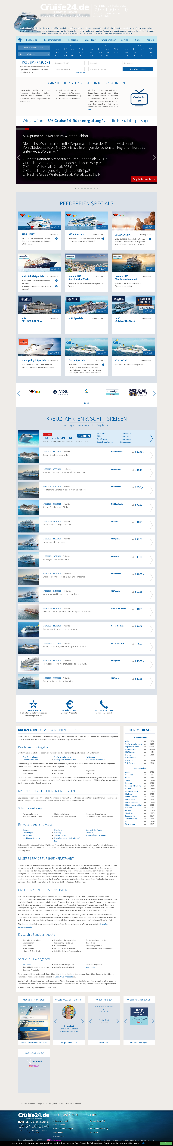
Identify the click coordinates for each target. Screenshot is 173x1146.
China (127, 777)
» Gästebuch (58, 1132)
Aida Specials (91, 967)
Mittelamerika (131, 796)
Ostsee (26, 830)
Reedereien (32, 39)
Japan (127, 780)
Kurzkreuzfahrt (131, 791)
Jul (73, 52)
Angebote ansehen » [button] (144, 179)
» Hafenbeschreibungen (63, 1128)
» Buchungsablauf (60, 1121)
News (138, 39)
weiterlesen (103, 1042)
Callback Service (117, 5)
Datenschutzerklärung (36, 1021)
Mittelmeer (27, 835)
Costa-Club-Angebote (64, 977)
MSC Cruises (130, 752)
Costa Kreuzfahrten (62, 757)
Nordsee (128, 807)
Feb (100, 49)
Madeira (128, 794)
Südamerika (130, 816)
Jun (65, 52)
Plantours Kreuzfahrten (95, 759)
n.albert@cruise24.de (69, 1031)
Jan (92, 49)
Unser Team (90, 39)
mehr (142, 1143)
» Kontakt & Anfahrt (96, 1121)
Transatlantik (60, 835)
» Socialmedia (58, 1136)
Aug (81, 52)
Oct (65, 55)
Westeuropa (130, 824)
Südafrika (129, 813)
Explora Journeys (132, 746)
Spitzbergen (28, 832)
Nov (73, 55)
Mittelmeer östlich (133, 802)
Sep (57, 55)
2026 (69, 45)
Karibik (128, 788)
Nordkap (57, 832)
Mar (108, 49)
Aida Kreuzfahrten (30, 757)
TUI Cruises (90, 757)
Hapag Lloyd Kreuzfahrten (65, 759)
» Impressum (93, 1132)
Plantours (129, 760)
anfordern (34, 1029)
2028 (139, 45)
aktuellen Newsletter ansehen (33, 1042)
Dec (81, 55)
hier (89, 109)
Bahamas (129, 775)
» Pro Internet (59, 1124)
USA (127, 821)
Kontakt (150, 39)
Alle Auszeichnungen (138, 1042)
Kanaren (89, 832)
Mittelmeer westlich (133, 805)
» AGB (90, 1124)
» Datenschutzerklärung (98, 1128)
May (57, 52)
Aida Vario (27, 964)
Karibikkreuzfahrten (31, 838)
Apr (81, 49)
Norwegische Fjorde (94, 830)
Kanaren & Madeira (133, 786)
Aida (127, 741)
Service (125, 39)
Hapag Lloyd (130, 749)
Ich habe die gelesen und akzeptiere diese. (32, 1022)
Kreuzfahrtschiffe (53, 39)
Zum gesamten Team (68, 1042)
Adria (127, 772)
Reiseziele (73, 39)
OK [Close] (166, 1143)
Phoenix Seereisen (30, 759)
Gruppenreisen (108, 39)
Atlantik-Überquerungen (96, 835)
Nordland (58, 830)
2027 (104, 45)
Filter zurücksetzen (79, 72)
